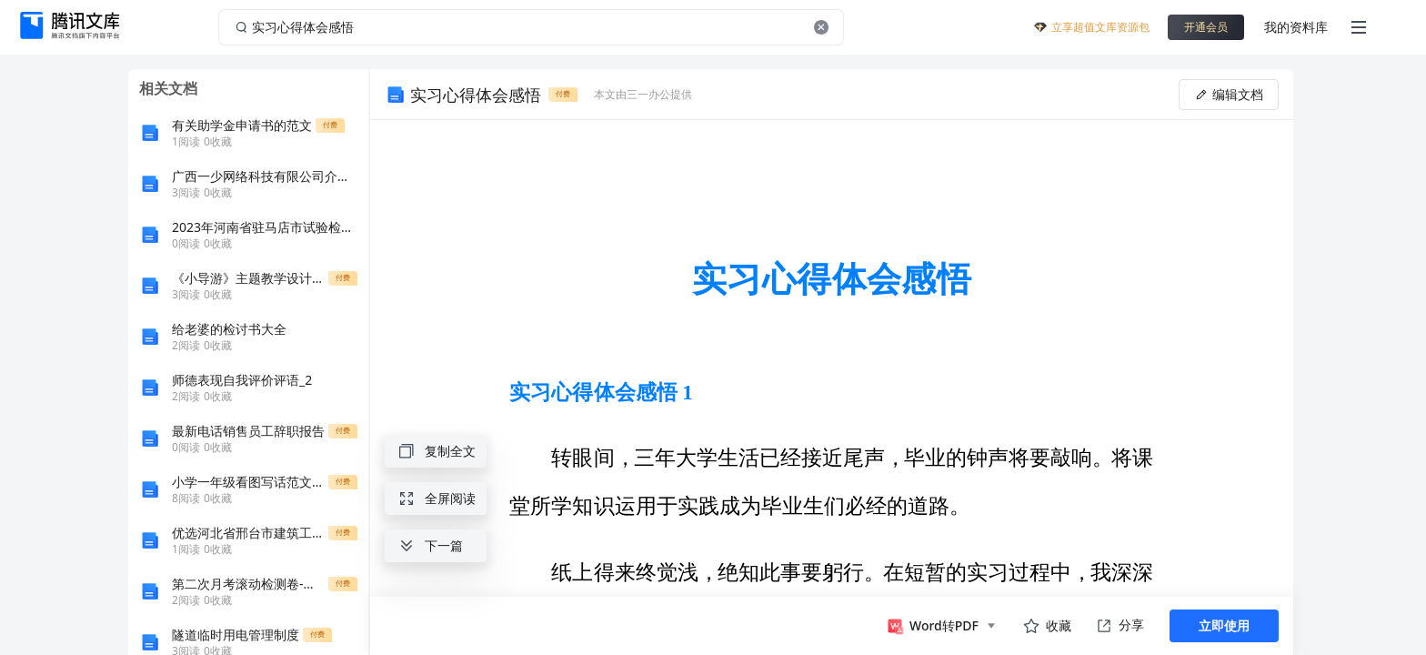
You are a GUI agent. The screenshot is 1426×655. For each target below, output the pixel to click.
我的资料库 (1296, 26)
